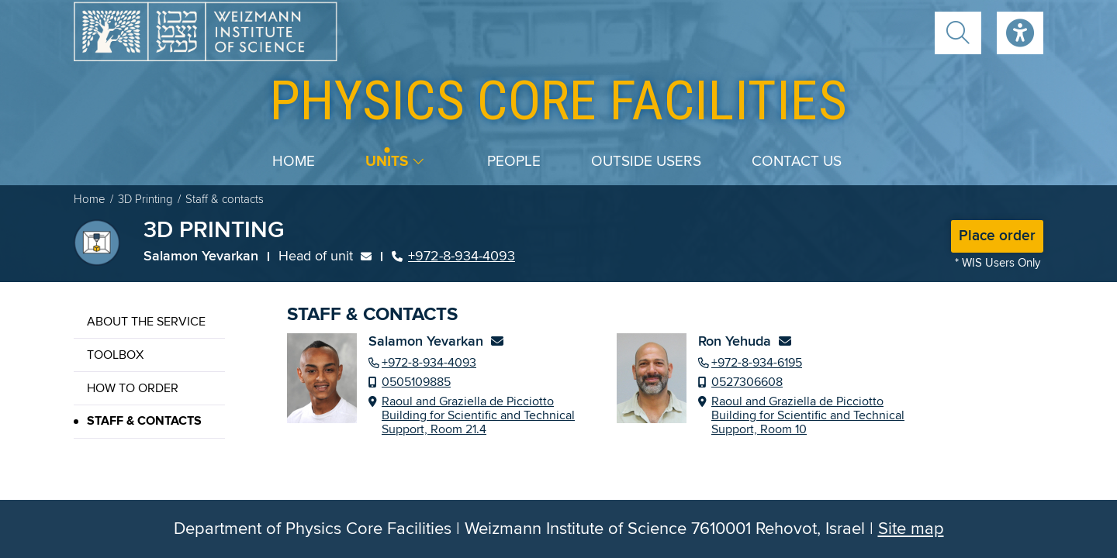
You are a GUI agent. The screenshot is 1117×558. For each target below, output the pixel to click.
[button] (958, 33)
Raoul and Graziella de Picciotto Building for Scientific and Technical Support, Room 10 (807, 415)
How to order (132, 388)
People (514, 161)
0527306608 (747, 382)
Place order (997, 236)
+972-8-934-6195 (756, 362)
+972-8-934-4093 (453, 256)
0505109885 (416, 382)
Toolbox (115, 355)
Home (293, 161)
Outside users (646, 161)
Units (386, 162)
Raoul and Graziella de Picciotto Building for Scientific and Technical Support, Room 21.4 (478, 415)
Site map (911, 528)
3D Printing (145, 199)
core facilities (558, 100)
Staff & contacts (144, 421)
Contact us (797, 161)
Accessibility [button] (1020, 33)
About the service (146, 321)
